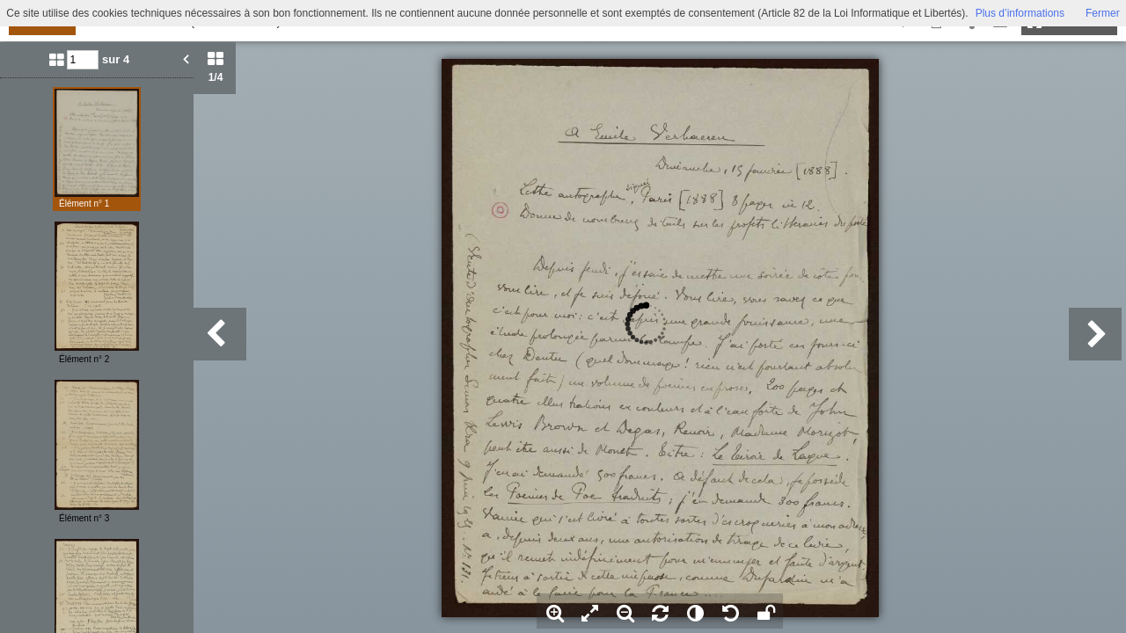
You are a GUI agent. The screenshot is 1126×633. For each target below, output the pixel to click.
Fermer (1103, 13)
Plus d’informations (1020, 13)
